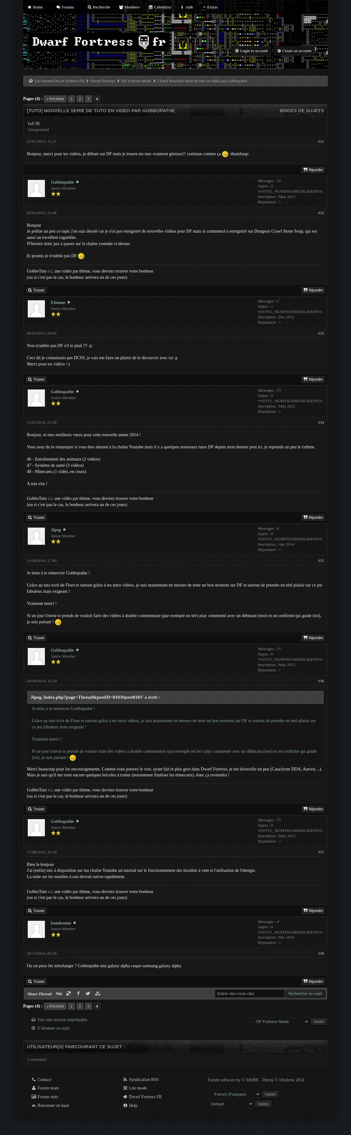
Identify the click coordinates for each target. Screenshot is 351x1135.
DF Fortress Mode (136, 81)
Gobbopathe (62, 182)
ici (50, 271)
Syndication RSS (141, 1079)
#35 (321, 560)
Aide (186, 7)
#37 (321, 852)
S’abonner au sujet (53, 1028)
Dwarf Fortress (103, 81)
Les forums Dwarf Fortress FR (59, 81)
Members (129, 7)
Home (34, 7)
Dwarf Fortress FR (142, 1096)
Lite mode (135, 1088)
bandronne (61, 923)
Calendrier (159, 7)
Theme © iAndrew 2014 (283, 1080)
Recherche (98, 7)
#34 (321, 422)
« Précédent (55, 99)
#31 (321, 141)
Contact (41, 1079)
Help (130, 1105)
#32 (321, 212)
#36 (321, 681)
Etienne (58, 302)
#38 (321, 953)
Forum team (45, 1088)
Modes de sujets (302, 110)
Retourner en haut (50, 1105)
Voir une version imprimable (62, 1019)
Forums (65, 7)
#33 (321, 333)
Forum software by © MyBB (233, 1080)
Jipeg (56, 530)
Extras (210, 7)
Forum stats (44, 1096)
